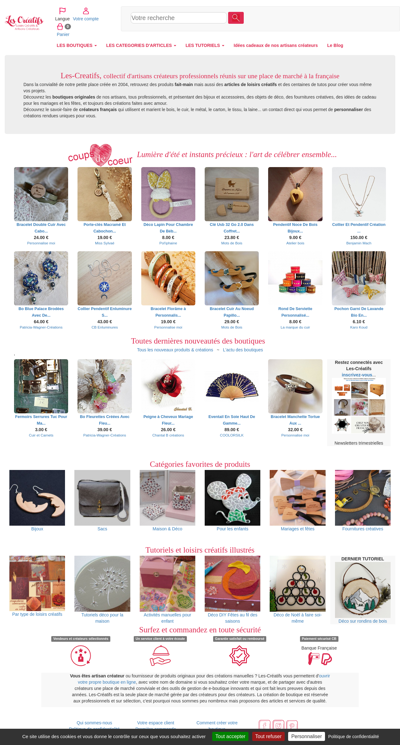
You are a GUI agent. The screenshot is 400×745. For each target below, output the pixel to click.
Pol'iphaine (168, 243)
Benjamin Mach (358, 243)
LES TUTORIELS (205, 45)
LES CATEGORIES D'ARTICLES (141, 45)
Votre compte (349, 18)
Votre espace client (155, 722)
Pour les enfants (232, 500)
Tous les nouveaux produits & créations (175, 349)
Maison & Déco (167, 500)
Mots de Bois (231, 243)
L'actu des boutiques (243, 349)
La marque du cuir (295, 327)
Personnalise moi (41, 243)
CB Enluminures (105, 327)
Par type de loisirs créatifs (37, 586)
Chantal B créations (168, 435)
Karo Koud (359, 327)
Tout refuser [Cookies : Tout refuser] (268, 736)
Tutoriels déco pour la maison (102, 589)
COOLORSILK (232, 435)
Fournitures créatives (363, 500)
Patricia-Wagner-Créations (41, 327)
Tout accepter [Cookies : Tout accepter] (230, 736)
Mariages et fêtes (297, 500)
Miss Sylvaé (104, 243)
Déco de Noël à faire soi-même (297, 589)
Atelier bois (295, 243)
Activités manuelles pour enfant (167, 589)
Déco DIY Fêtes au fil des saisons (232, 589)
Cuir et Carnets (41, 435)
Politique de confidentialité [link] (353, 736)
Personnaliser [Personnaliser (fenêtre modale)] (306, 736)
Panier (373, 18)
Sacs (102, 500)
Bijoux (37, 500)
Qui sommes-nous (94, 722)
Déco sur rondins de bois (363, 592)
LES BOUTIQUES (77, 45)
